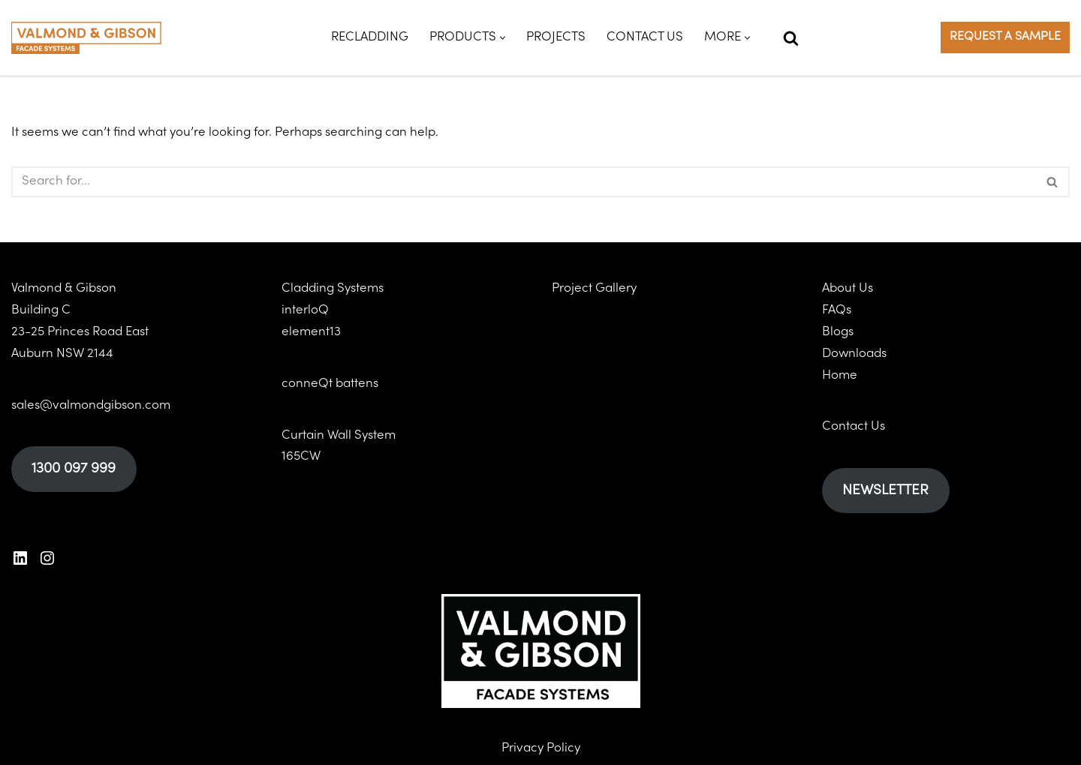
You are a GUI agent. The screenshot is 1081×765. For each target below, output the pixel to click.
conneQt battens (330, 384)
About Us (847, 289)
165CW (301, 457)
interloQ (305, 310)
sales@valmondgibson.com (90, 405)
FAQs (836, 310)
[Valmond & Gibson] (86, 38)
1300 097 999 (74, 469)
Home (839, 375)
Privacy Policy (540, 748)
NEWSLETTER (885, 490)
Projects (556, 38)
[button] (502, 37)
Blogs (838, 332)
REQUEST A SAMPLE (1005, 37)
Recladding (369, 38)
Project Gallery (594, 289)
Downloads (854, 354)
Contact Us (645, 38)
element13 (311, 332)
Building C (41, 310)
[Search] (791, 38)
